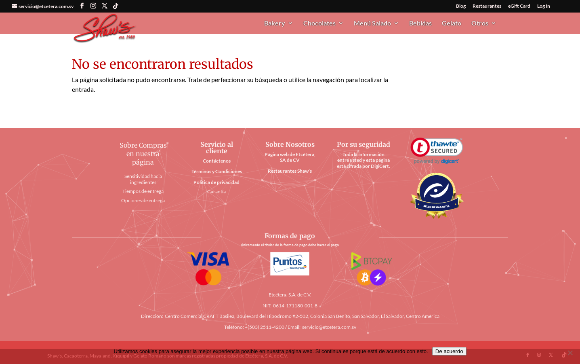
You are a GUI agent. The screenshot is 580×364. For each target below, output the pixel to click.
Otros (479, 23)
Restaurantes (487, 6)
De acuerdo (449, 351)
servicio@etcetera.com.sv (329, 327)
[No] (570, 353)
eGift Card (519, 6)
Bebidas (420, 23)
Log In (543, 6)
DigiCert (380, 166)
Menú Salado (372, 23)
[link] (437, 151)
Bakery (274, 23)
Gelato (451, 23)
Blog (461, 6)
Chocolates (319, 23)
